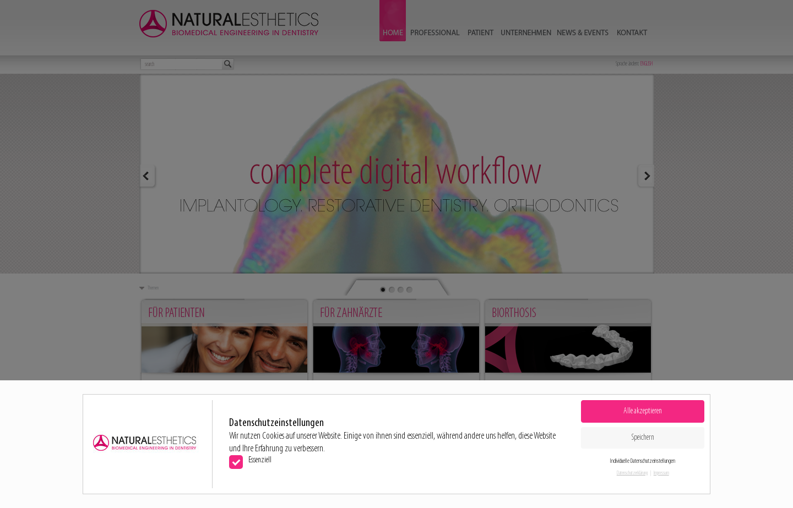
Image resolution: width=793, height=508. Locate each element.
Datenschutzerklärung (632, 473)
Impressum (661, 473)
